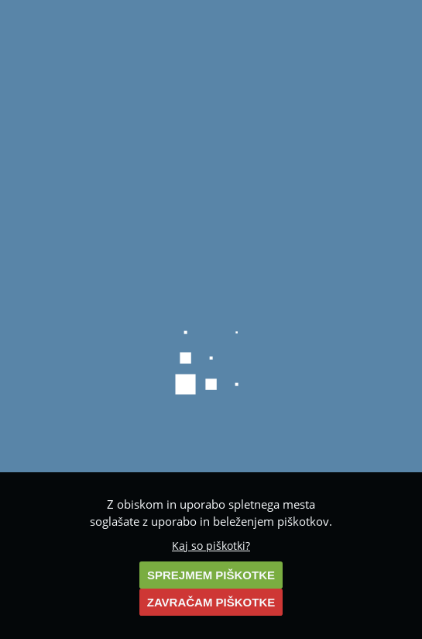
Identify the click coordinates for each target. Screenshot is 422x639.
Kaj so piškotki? (211, 546)
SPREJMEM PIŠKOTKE (211, 575)
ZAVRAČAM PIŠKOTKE (211, 602)
